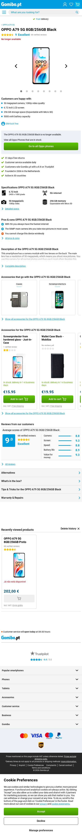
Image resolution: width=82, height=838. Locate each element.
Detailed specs (10, 209)
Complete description (13, 266)
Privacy (13, 765)
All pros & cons (10, 238)
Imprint (22, 765)
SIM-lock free (9, 124)
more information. (69, 761)
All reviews (8, 464)
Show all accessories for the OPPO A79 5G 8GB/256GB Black (33, 319)
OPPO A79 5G (9, 25)
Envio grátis (18, 605)
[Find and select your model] (43, 12)
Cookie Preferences (35, 765)
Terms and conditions (41, 768)
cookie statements (61, 804)
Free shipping (18, 406)
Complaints (51, 765)
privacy (43, 804)
